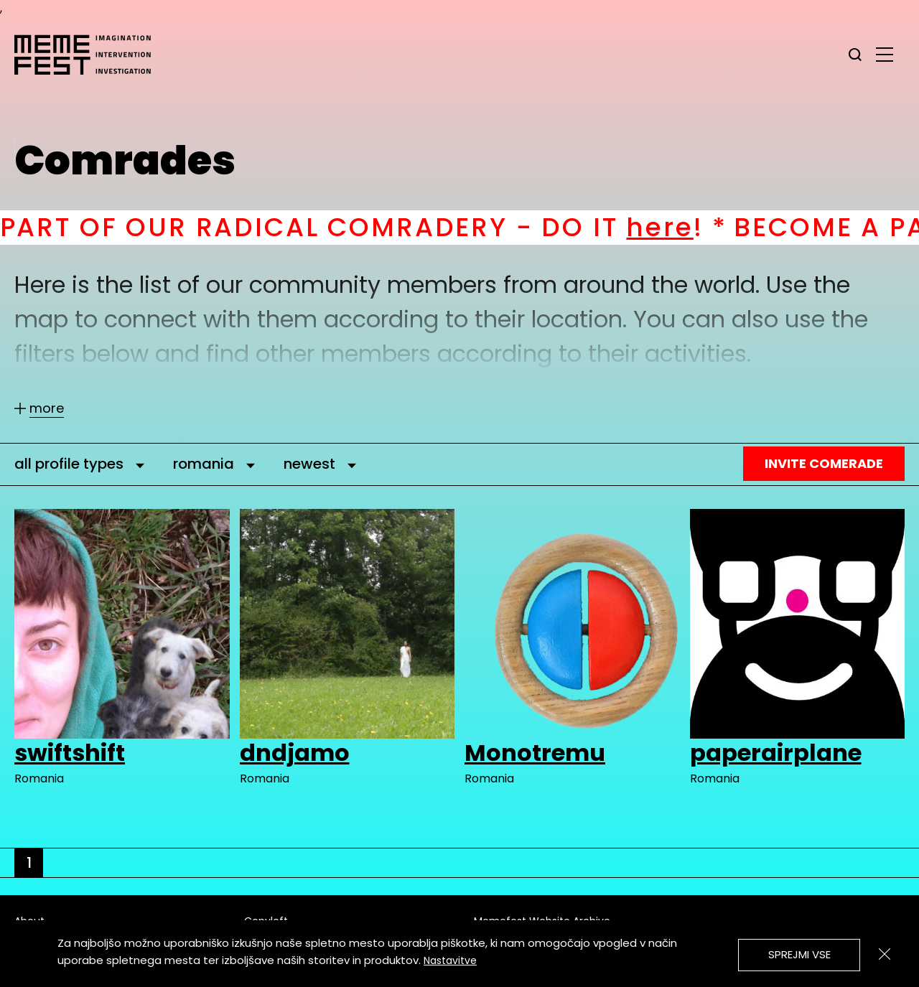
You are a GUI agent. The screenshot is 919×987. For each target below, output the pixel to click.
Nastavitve (450, 960)
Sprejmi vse (799, 954)
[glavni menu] (884, 53)
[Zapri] (884, 954)
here (685, 227)
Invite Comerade (824, 463)
